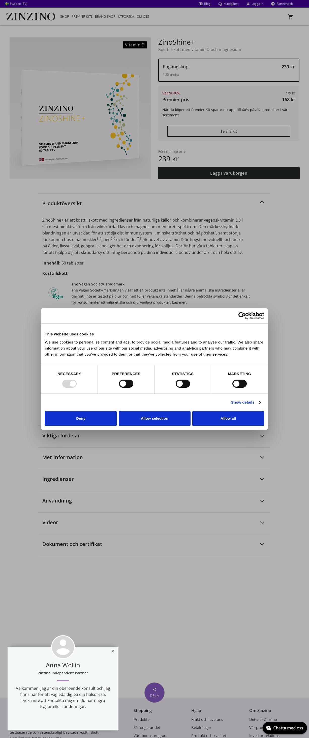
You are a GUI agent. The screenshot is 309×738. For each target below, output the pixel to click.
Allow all (228, 418)
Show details (243, 402)
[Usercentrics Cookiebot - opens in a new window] (242, 316)
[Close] (113, 651)
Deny (80, 418)
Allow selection (154, 418)
